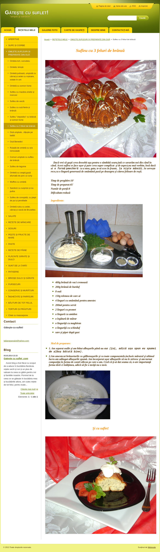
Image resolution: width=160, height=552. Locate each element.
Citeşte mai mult (28, 389)
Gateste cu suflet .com (16, 358)
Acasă (46, 39)
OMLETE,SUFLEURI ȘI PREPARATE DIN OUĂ (90, 39)
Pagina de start (105, 6)
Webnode (152, 547)
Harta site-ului (121, 6)
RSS (134, 6)
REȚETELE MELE (60, 39)
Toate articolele (27, 393)
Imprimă (144, 6)
